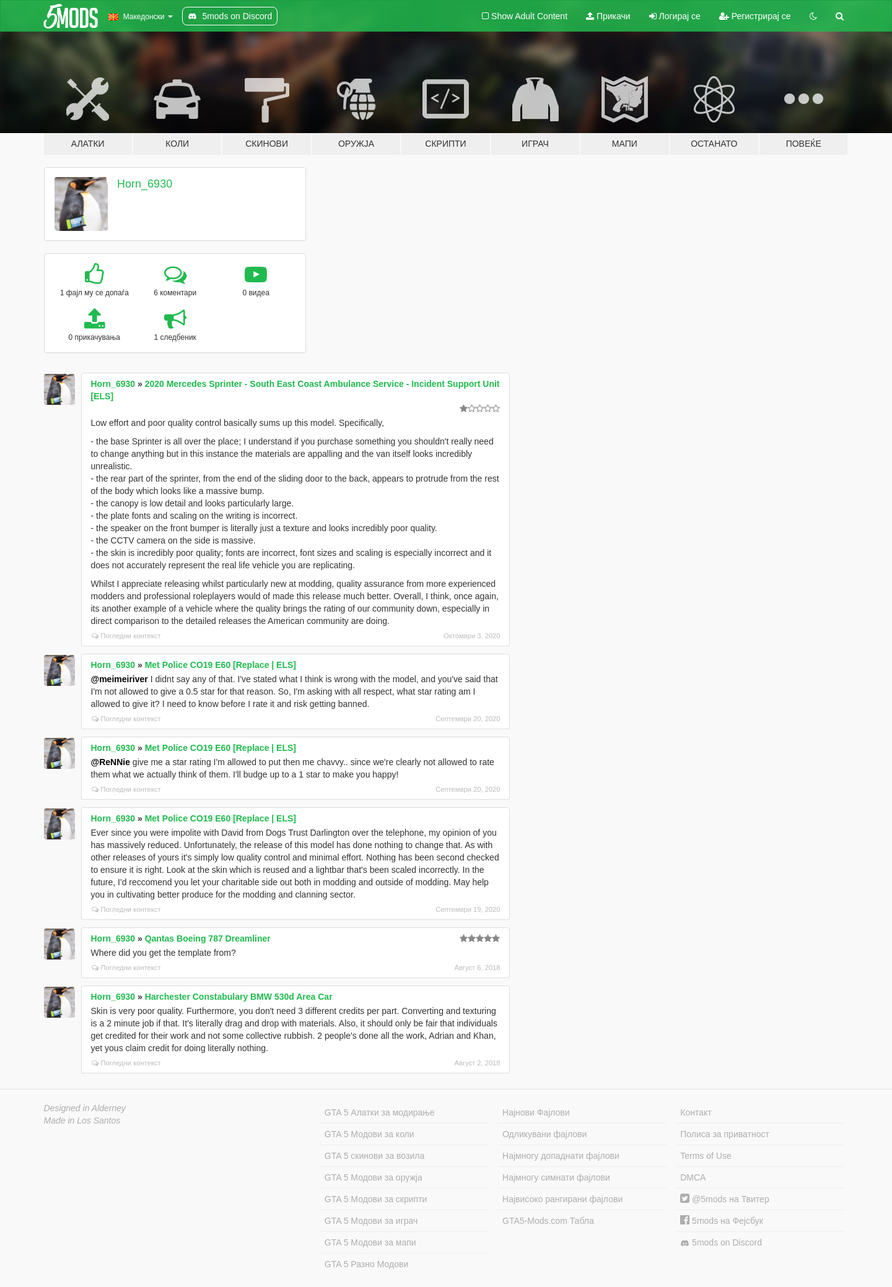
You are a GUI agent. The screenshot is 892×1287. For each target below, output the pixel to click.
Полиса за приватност (724, 1134)
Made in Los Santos (82, 1120)
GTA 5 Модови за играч (371, 1221)
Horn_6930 (144, 184)
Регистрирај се (755, 16)
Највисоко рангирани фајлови (562, 1199)
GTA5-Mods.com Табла (548, 1221)
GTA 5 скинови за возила (374, 1156)
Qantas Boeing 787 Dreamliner (208, 938)
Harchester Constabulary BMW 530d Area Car (239, 997)
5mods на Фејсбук (721, 1220)
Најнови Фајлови (536, 1112)
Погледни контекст (126, 635)
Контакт (695, 1112)
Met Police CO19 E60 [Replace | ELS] (220, 665)
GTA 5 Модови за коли (369, 1134)
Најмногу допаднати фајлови (560, 1156)
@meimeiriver (119, 679)
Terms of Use (705, 1156)
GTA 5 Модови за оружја (373, 1177)
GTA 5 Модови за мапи (370, 1242)
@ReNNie (110, 762)
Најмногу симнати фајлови (556, 1177)
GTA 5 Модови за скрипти (376, 1199)
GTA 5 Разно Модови (366, 1264)
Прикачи (608, 16)
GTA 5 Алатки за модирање (380, 1112)
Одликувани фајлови (544, 1134)
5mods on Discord (721, 1242)
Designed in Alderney (85, 1108)
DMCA (693, 1177)
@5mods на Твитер (724, 1199)
